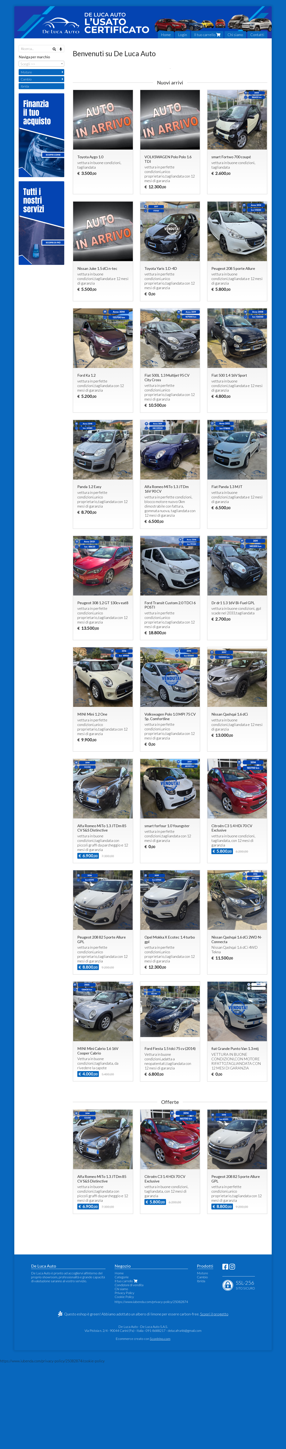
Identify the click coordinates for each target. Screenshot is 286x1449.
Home (166, 34)
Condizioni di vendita (129, 1371)
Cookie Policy (124, 1382)
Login (182, 34)
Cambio (26, 79)
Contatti (257, 34)
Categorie (122, 1363)
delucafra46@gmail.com (184, 1416)
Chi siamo (235, 34)
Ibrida (25, 86)
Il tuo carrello (207, 34)
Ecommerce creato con (143, 1424)
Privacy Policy (124, 1379)
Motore (26, 72)
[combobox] (41, 64)
